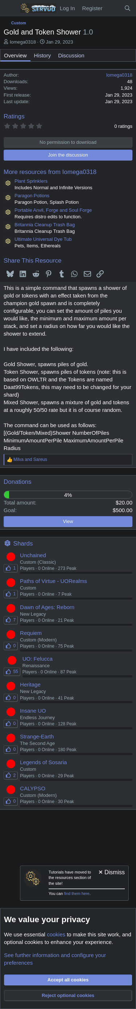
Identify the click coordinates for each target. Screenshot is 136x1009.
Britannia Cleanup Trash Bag (45, 224)
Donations (18, 481)
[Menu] (9, 8)
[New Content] (113, 8)
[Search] (127, 8)
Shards (23, 543)
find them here (76, 893)
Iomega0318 (23, 42)
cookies (56, 934)
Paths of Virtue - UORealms (53, 581)
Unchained (33, 555)
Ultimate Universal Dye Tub (43, 239)
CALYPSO (32, 788)
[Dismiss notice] (111, 873)
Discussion (71, 55)
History (42, 55)
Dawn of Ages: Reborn (47, 607)
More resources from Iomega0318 (50, 172)
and (30, 459)
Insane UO (33, 711)
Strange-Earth (37, 736)
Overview (15, 55)
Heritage (30, 684)
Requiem (31, 633)
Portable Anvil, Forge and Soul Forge (53, 210)
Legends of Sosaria (43, 762)
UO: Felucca (37, 659)
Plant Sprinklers (31, 181)
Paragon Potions (32, 195)
